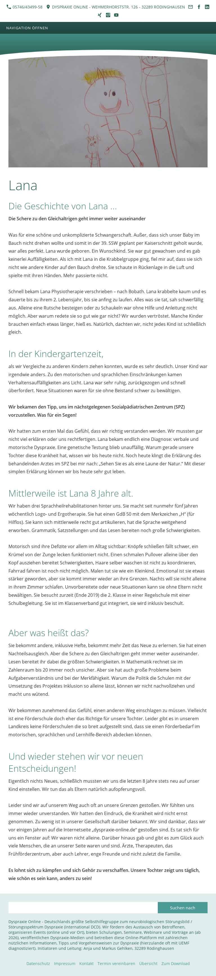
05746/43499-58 (24, 7)
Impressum (64, 963)
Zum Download (175, 963)
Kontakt (86, 963)
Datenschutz (38, 963)
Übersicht (148, 963)
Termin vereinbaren (116, 963)
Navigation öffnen (27, 27)
